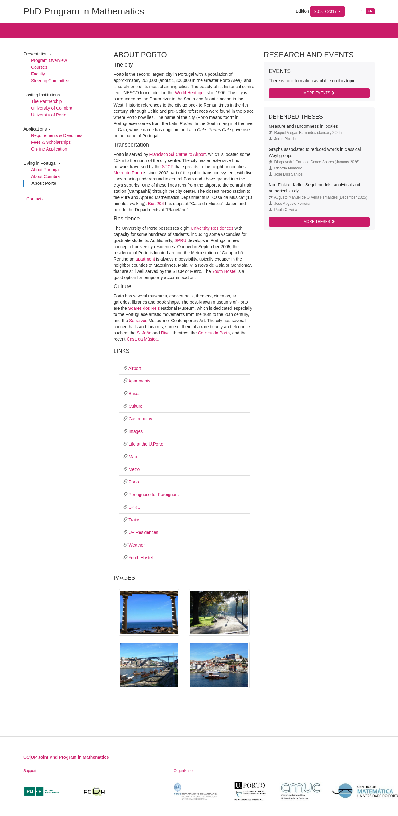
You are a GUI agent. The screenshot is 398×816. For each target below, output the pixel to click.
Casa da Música (142, 339)
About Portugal (45, 169)
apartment (145, 259)
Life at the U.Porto (145, 444)
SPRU (180, 240)
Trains (134, 519)
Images (135, 431)
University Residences (212, 228)
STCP (167, 166)
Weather (136, 545)
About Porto (43, 183)
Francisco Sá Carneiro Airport (177, 154)
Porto (133, 481)
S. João (144, 332)
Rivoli (166, 332)
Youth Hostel (224, 271)
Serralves (138, 320)
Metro (134, 469)
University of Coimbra (51, 108)
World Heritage (189, 92)
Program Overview (49, 60)
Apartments (139, 380)
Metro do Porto (128, 172)
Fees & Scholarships (51, 142)
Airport (134, 368)
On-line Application (49, 149)
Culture (135, 406)
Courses (39, 67)
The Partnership (46, 101)
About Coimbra (45, 176)
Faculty (38, 73)
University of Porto (48, 114)
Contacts (34, 198)
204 (160, 203)
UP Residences (143, 532)
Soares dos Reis (144, 308)
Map (132, 456)
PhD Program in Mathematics (83, 11)
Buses (134, 393)
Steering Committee (50, 80)
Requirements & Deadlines (57, 135)
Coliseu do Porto (214, 332)
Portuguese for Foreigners (153, 494)
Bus (152, 203)
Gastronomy (140, 418)
